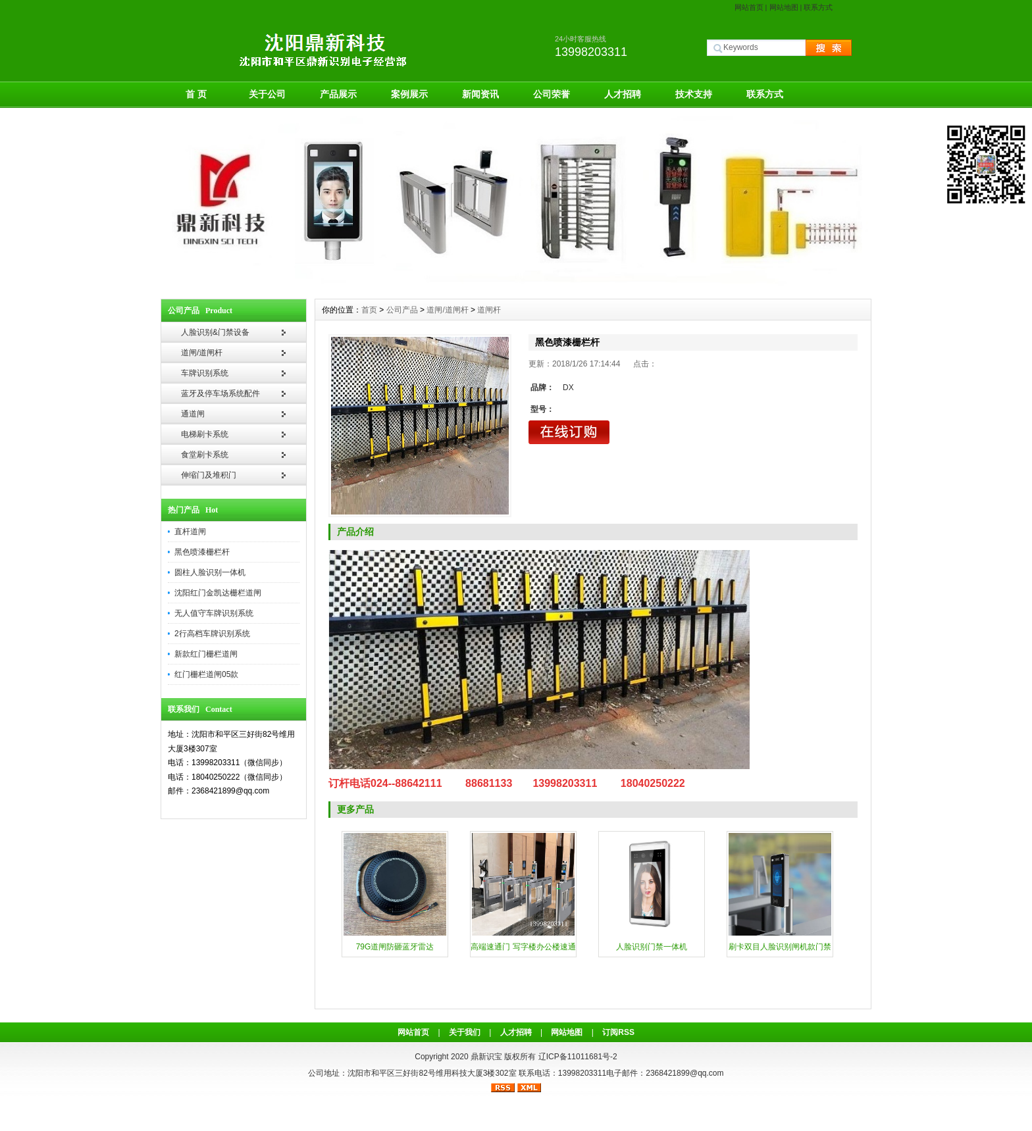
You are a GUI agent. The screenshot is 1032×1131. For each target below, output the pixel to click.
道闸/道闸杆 (201, 352)
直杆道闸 (190, 531)
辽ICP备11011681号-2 (577, 1056)
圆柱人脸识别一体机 (209, 572)
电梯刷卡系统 (204, 434)
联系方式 (818, 7)
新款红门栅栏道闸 (206, 654)
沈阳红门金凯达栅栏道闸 (217, 592)
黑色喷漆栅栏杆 (202, 552)
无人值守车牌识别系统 (213, 613)
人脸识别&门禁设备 (215, 332)
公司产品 (402, 309)
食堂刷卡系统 (204, 454)
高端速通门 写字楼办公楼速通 (523, 946)
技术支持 (693, 94)
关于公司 (267, 94)
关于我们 (464, 1032)
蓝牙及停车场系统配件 (220, 393)
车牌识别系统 (204, 373)
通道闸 (193, 413)
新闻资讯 (480, 94)
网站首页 (749, 7)
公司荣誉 (551, 94)
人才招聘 (622, 94)
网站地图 (783, 7)
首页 (369, 309)
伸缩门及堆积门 (208, 475)
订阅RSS (618, 1032)
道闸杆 (489, 309)
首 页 (196, 94)
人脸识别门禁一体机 (651, 946)
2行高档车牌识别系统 (212, 633)
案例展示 (409, 94)
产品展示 (338, 94)
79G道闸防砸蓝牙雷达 (395, 946)
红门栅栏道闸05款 (206, 674)
